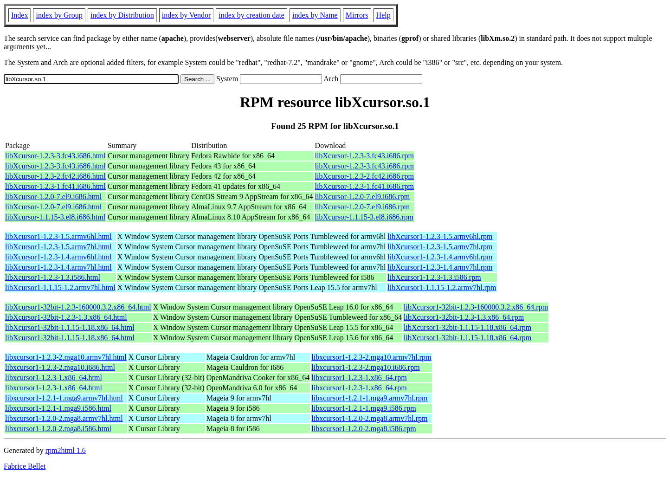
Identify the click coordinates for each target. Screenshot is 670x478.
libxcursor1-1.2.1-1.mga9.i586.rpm (363, 408)
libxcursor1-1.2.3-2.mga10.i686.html (60, 367)
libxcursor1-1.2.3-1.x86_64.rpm (358, 377)
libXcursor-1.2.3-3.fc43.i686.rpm (364, 156)
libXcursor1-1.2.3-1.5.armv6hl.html (58, 236)
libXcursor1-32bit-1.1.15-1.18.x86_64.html (70, 327)
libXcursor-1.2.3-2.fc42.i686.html (55, 176)
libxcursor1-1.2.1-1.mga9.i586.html (58, 408)
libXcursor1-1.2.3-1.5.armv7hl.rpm (439, 247)
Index (19, 15)
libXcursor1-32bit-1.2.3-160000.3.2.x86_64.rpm (476, 307)
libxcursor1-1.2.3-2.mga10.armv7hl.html (66, 357)
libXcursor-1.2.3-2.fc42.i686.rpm (364, 176)
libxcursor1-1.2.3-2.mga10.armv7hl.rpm (371, 357)
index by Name (315, 15)
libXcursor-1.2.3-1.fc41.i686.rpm (364, 186)
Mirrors (357, 15)
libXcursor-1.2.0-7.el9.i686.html (53, 196)
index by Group (59, 15)
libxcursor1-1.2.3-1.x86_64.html (53, 377)
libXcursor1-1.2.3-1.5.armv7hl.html (58, 247)
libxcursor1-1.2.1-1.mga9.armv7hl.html (64, 398)
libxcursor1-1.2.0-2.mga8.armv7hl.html (64, 418)
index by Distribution (122, 15)
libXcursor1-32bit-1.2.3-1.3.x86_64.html (66, 317)
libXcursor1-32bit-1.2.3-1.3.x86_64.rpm (464, 317)
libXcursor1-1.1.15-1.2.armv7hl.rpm (441, 287)
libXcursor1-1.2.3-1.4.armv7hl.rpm (439, 267)
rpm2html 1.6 (65, 450)
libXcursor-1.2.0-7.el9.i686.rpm (362, 196)
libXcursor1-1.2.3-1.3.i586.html (52, 277)
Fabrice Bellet (24, 466)
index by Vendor (186, 15)
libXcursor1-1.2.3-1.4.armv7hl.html (58, 267)
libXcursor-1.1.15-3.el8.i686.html (55, 217)
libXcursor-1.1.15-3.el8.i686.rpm (364, 217)
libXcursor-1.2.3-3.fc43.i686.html (55, 156)
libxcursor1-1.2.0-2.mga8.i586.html (58, 429)
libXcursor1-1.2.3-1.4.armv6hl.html (58, 257)
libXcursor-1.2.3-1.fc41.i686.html (55, 186)
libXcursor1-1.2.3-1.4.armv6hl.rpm (439, 257)
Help (383, 15)
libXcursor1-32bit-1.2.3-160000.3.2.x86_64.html (78, 307)
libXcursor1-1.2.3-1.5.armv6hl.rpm (439, 236)
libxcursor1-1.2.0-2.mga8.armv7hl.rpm (369, 418)
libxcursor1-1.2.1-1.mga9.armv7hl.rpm (369, 398)
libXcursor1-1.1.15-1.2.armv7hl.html (60, 287)
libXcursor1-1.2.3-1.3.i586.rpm (434, 277)
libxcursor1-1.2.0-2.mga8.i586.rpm (363, 429)
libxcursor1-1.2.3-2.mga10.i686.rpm (365, 367)
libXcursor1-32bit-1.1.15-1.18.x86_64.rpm (467, 327)
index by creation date (251, 15)
